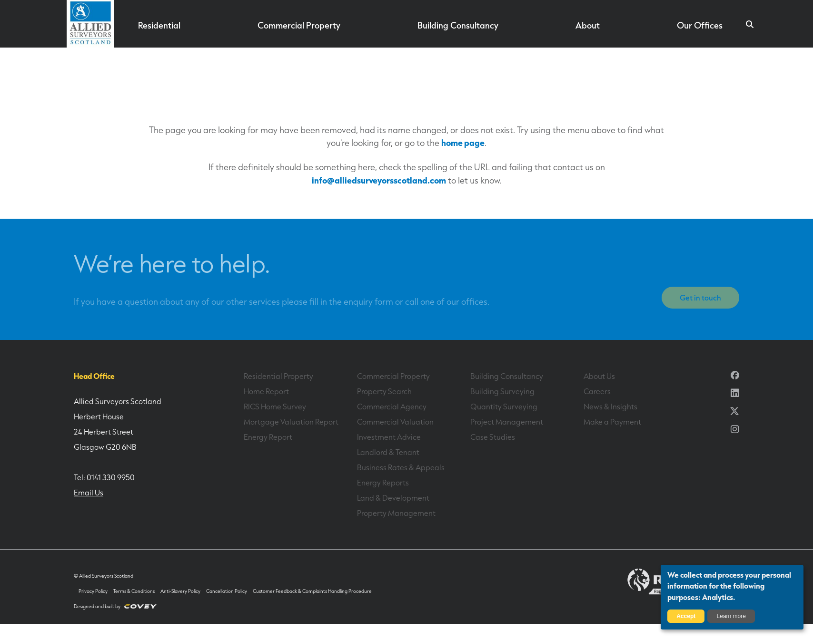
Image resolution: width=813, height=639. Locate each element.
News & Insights (610, 406)
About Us (599, 376)
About (587, 25)
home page (463, 142)
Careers (597, 391)
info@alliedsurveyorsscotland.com (379, 179)
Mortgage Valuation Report (291, 421)
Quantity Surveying (503, 406)
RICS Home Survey (275, 406)
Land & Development (393, 498)
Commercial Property (299, 25)
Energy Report (268, 437)
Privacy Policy (93, 591)
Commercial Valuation (395, 421)
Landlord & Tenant (388, 452)
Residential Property (278, 376)
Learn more (731, 616)
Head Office (94, 376)
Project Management (506, 421)
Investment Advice (389, 437)
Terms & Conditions (134, 591)
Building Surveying (502, 391)
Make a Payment (612, 421)
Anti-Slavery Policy (180, 591)
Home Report (266, 391)
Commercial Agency (391, 406)
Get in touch (700, 297)
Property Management (396, 513)
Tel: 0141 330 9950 (104, 477)
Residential (159, 25)
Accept (685, 616)
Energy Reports (383, 482)
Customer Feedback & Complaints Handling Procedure (312, 591)
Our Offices (700, 25)
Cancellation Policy (226, 591)
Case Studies (492, 437)
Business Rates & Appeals (401, 467)
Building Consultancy (457, 25)
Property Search (384, 391)
